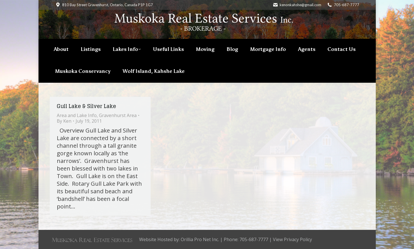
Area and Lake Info (77, 115)
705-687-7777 (346, 5)
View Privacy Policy (292, 239)
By (64, 121)
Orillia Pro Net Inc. (200, 239)
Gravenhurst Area (118, 115)
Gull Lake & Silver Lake (86, 106)
